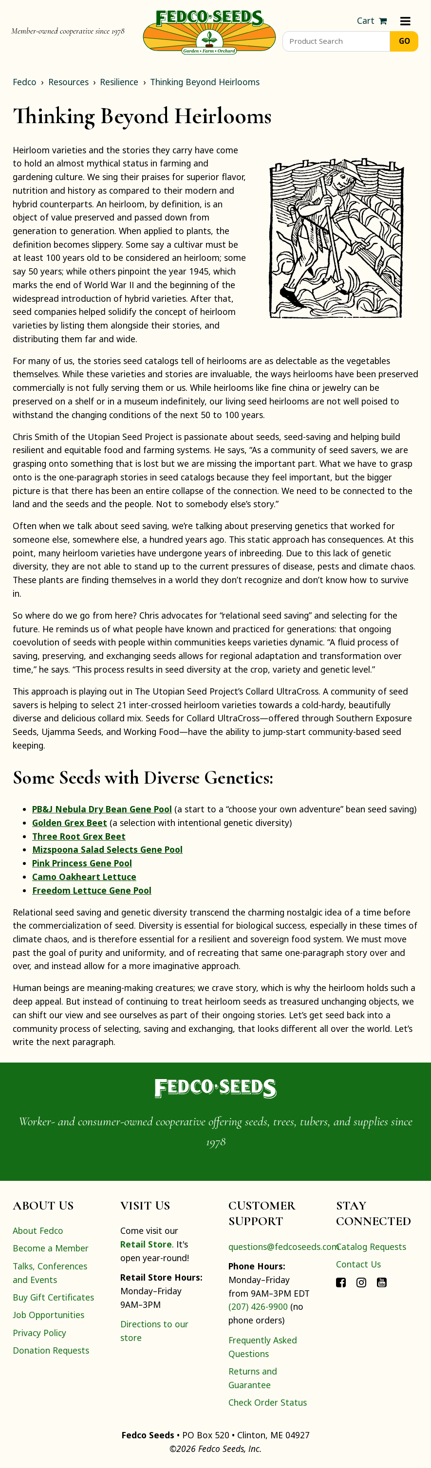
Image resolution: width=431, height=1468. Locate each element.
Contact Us (358, 1264)
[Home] (209, 31)
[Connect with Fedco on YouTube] (382, 1281)
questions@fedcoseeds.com (283, 1246)
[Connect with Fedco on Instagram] (361, 1281)
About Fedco (38, 1230)
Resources (68, 82)
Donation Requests (51, 1350)
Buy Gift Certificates (53, 1297)
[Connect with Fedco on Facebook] (341, 1281)
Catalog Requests (371, 1246)
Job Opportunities (48, 1315)
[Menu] (405, 21)
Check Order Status (267, 1402)
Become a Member (51, 1248)
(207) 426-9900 (258, 1306)
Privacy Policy (39, 1333)
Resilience (119, 82)
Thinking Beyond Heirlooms (205, 82)
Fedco (25, 82)
